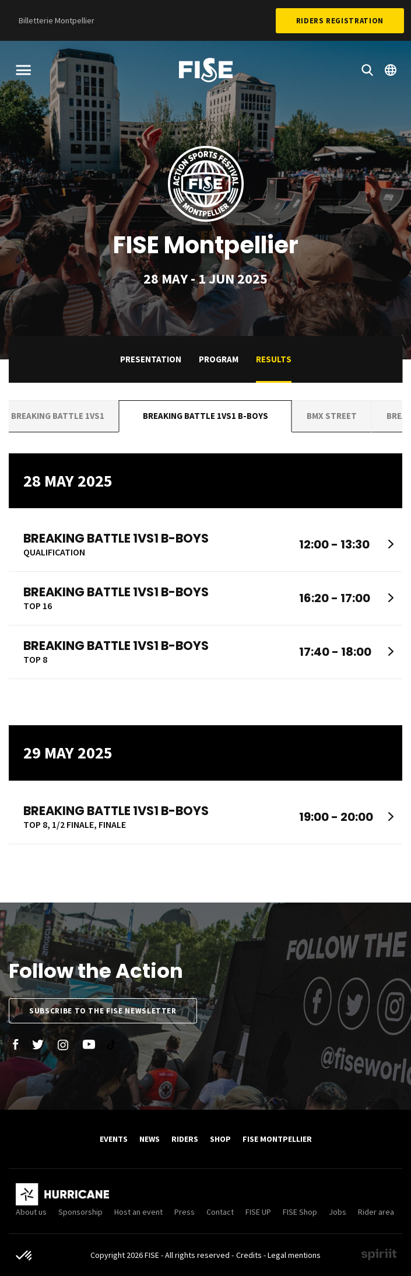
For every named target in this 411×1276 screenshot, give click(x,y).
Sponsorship (80, 1212)
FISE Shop (300, 1212)
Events (114, 1139)
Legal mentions (294, 1255)
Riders (184, 1139)
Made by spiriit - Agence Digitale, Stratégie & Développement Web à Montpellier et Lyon (378, 1254)
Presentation (150, 359)
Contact (220, 1212)
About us (31, 1212)
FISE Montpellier (277, 1139)
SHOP (220, 1139)
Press (184, 1212)
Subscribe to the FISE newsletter (103, 1011)
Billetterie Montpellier (56, 20)
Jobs (337, 1212)
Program (218, 359)
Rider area (376, 1212)
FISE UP (258, 1212)
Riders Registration (340, 21)
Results (273, 359)
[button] (24, 1256)
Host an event (138, 1212)
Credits (249, 1255)
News (149, 1139)
